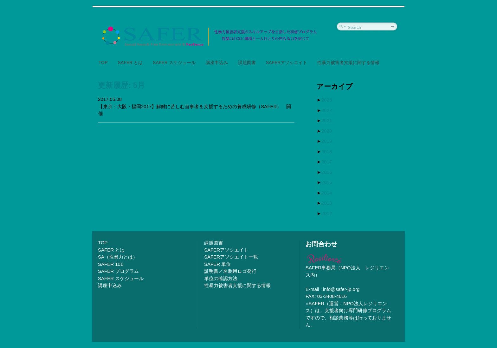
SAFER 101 (110, 264)
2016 (326, 172)
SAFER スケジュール (174, 62)
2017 (326, 161)
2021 (326, 120)
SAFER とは (130, 62)
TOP (103, 62)
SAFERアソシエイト (286, 62)
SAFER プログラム (118, 271)
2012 (326, 213)
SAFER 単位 (217, 264)
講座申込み (217, 62)
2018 (326, 151)
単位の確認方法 (220, 278)
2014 (326, 192)
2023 (326, 99)
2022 (326, 110)
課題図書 (247, 62)
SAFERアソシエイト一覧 (231, 256)
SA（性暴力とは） (118, 256)
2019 (326, 141)
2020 (326, 131)
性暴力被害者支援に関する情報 (348, 62)
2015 (326, 182)
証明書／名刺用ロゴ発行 (230, 271)
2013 (326, 203)
